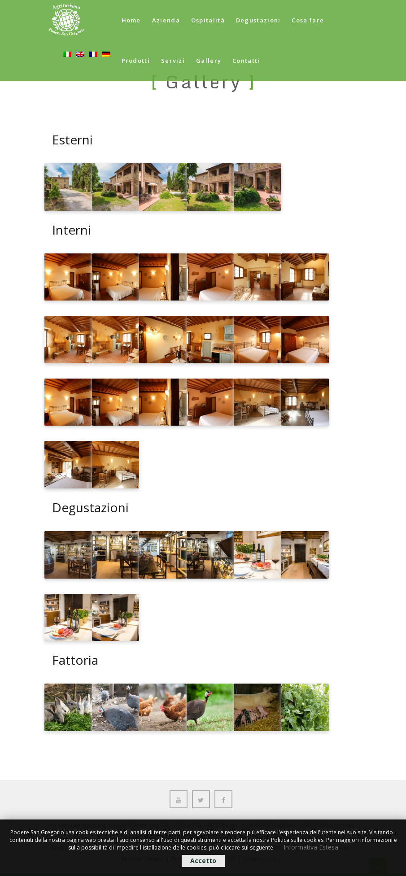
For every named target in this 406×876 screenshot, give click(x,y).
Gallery (208, 61)
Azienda (166, 20)
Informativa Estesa (311, 847)
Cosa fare (308, 20)
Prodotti (136, 61)
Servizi (173, 61)
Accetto (203, 860)
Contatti (246, 61)
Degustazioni (258, 20)
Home (131, 20)
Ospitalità (208, 20)
